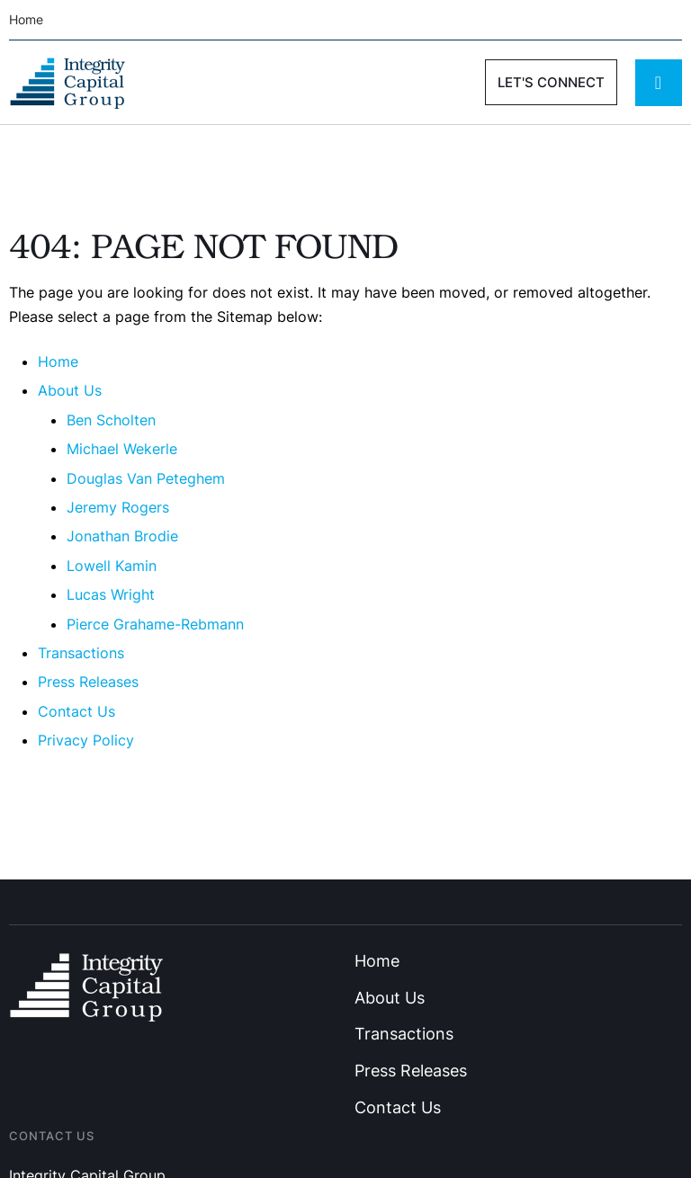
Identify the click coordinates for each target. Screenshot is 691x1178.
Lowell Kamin (112, 566)
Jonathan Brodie (122, 536)
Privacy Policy (86, 740)
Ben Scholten (111, 420)
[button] (551, 82)
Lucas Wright (111, 594)
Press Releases (88, 682)
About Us (70, 390)
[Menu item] (33, 19)
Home (58, 361)
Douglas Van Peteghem (146, 478)
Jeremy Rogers (118, 507)
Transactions (81, 653)
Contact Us (76, 711)
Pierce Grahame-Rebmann (155, 624)
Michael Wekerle (122, 449)
